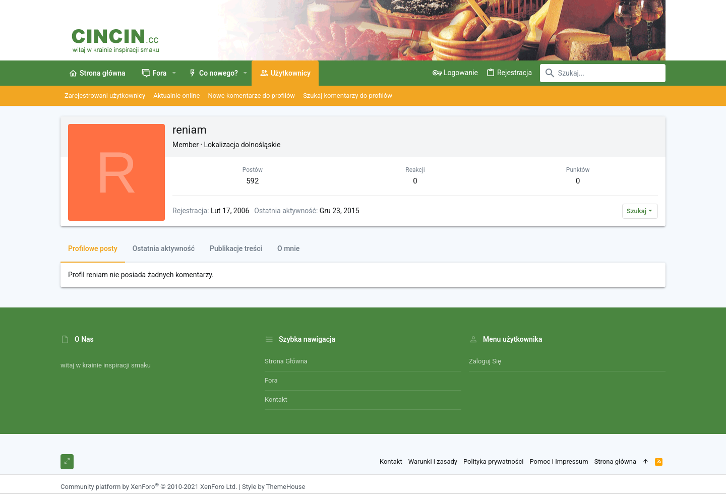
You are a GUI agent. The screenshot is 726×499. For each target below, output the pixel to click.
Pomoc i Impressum (558, 461)
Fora (271, 380)
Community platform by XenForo (148, 486)
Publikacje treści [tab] (236, 248)
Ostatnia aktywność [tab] (164, 248)
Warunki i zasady (432, 461)
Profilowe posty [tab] (92, 248)
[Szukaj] (602, 73)
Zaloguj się (485, 361)
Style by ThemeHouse (273, 486)
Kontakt (276, 399)
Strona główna (286, 361)
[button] (173, 73)
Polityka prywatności (493, 461)
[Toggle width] (67, 461)
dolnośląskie (260, 145)
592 (252, 180)
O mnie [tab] (288, 248)
